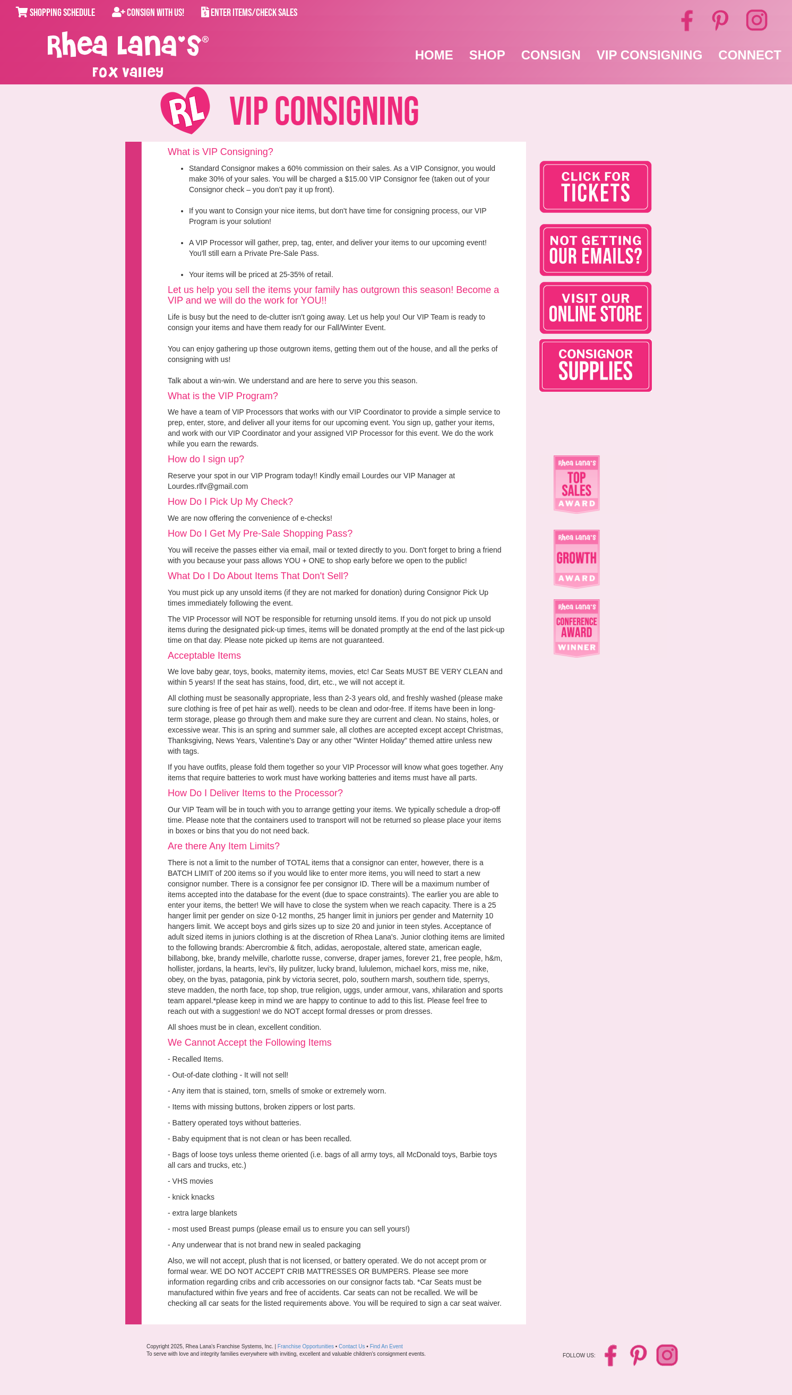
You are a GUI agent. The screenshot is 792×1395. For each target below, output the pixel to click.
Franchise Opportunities (306, 1346)
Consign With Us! (148, 12)
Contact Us (352, 1346)
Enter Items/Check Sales (249, 12)
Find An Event (386, 1346)
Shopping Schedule (55, 12)
